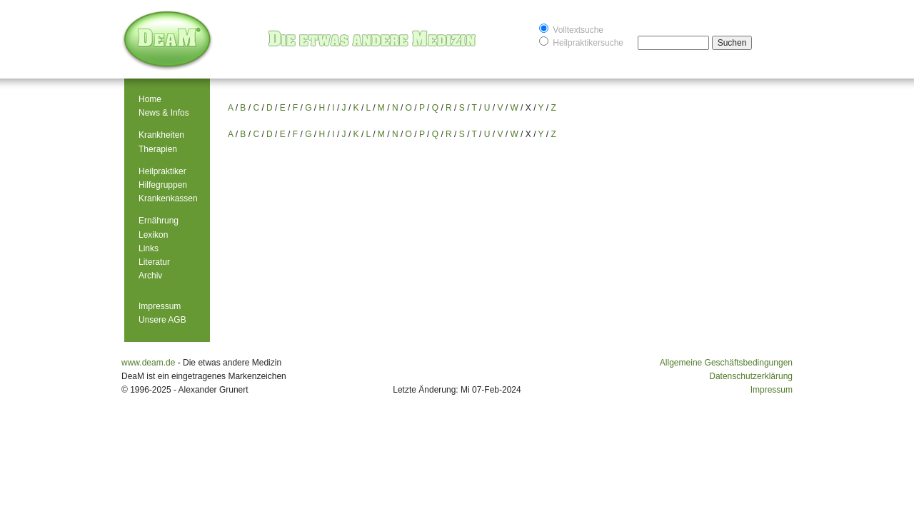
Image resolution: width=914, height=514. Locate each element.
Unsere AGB (162, 320)
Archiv (150, 276)
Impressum (160, 306)
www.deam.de (148, 363)
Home (150, 99)
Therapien (158, 149)
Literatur (154, 262)
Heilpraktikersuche (581, 41)
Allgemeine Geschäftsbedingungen (726, 363)
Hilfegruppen (163, 185)
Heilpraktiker (162, 171)
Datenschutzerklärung (751, 376)
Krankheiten (161, 135)
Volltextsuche (571, 29)
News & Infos (164, 113)
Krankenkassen (168, 198)
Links (149, 248)
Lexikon (153, 235)
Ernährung (159, 221)
